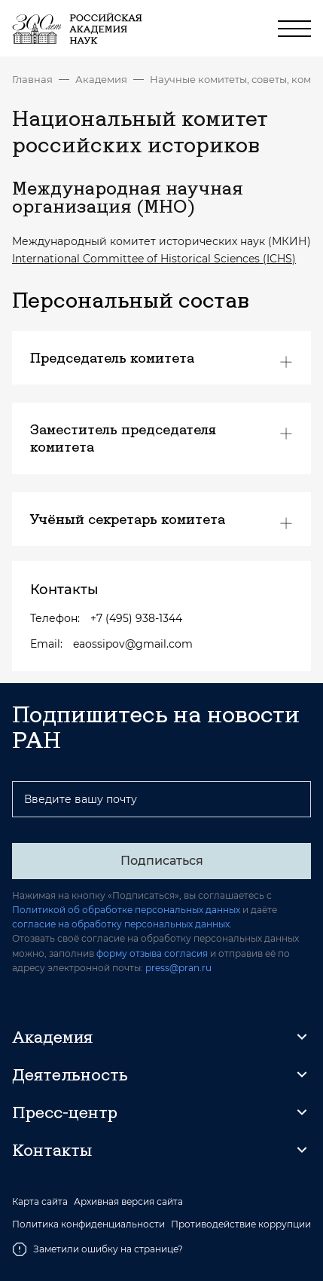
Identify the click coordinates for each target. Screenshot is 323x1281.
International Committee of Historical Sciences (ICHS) (154, 258)
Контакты (52, 1150)
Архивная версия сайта (128, 1202)
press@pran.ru (178, 967)
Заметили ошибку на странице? (97, 1249)
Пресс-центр (64, 1112)
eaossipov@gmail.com (133, 644)
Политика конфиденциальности (88, 1224)
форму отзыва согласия (152, 953)
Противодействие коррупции (241, 1224)
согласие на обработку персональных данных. (122, 924)
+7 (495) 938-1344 (136, 618)
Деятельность (70, 1074)
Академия (101, 79)
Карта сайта (40, 1202)
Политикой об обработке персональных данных (126, 909)
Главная (32, 79)
